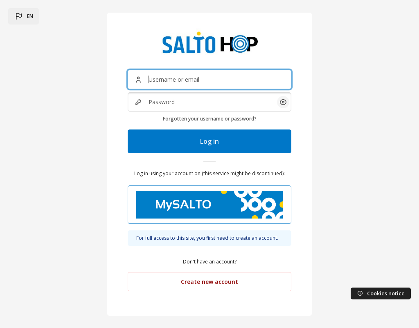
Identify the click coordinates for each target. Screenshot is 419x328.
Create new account (209, 282)
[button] (23, 16)
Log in (209, 141)
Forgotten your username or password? (210, 118)
